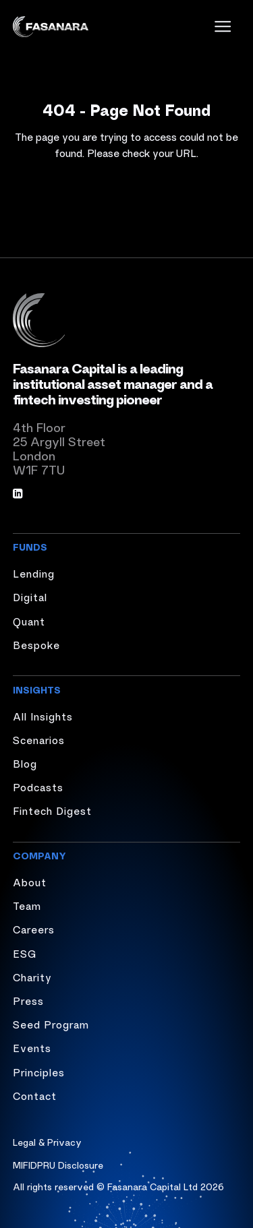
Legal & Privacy (47, 1141)
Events (32, 1047)
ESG (24, 953)
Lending (34, 572)
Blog (25, 763)
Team (27, 905)
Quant (29, 620)
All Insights (43, 715)
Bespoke (36, 644)
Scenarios (39, 739)
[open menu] (223, 26)
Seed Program (51, 1023)
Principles (39, 1071)
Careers (34, 928)
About (30, 881)
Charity (32, 976)
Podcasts (38, 786)
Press (28, 1000)
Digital (30, 596)
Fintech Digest (52, 810)
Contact (35, 1095)
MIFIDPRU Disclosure (58, 1164)
